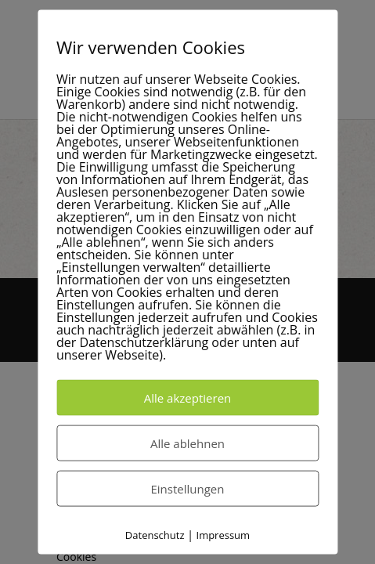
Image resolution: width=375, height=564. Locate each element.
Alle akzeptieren (188, 398)
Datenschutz (155, 535)
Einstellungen (188, 489)
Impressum (224, 535)
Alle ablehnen (187, 443)
